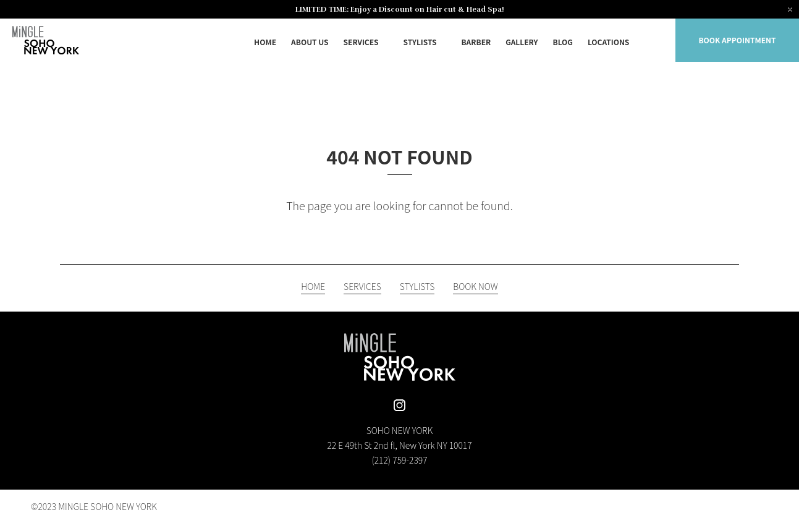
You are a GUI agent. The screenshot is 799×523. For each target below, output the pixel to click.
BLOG (563, 41)
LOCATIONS (608, 41)
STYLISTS (420, 41)
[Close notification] (789, 9)
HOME (265, 41)
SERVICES (361, 41)
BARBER (476, 41)
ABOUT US (310, 41)
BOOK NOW (475, 287)
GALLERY (521, 41)
